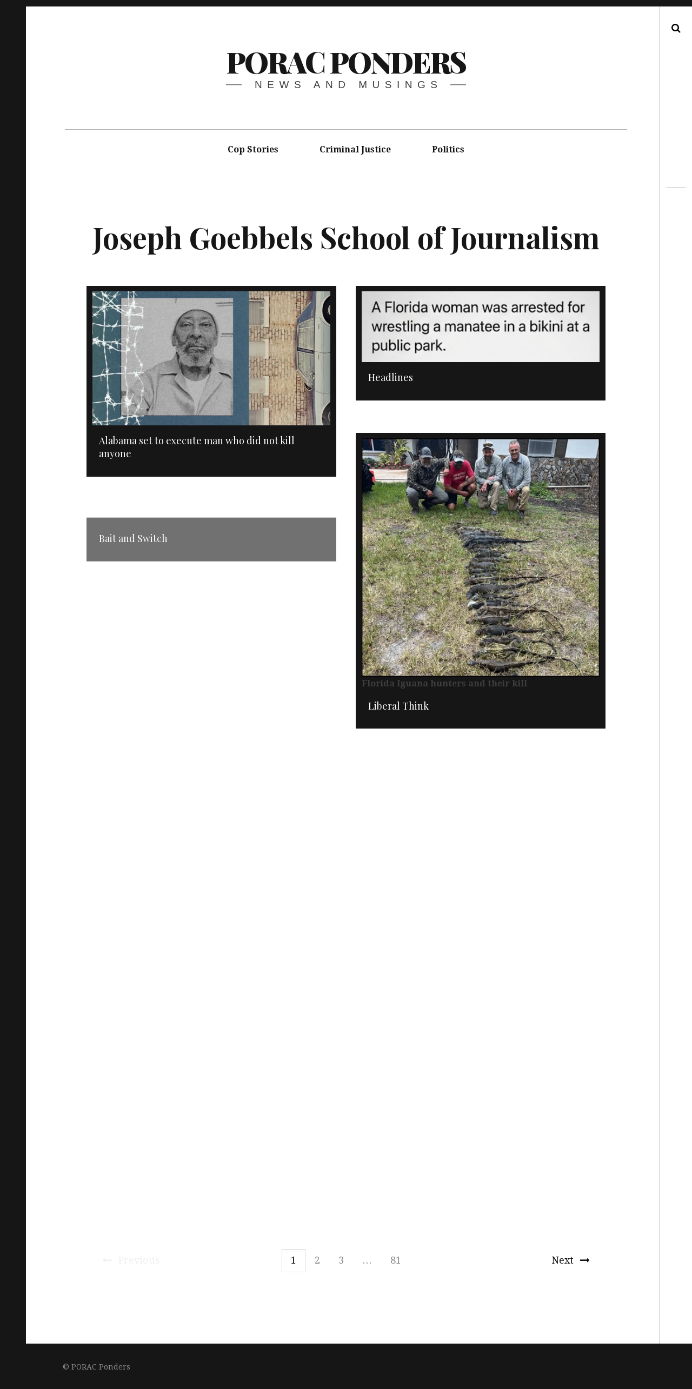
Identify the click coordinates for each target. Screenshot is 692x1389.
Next (570, 1260)
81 (395, 1260)
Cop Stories (253, 149)
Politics (448, 149)
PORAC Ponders (345, 61)
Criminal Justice (355, 149)
